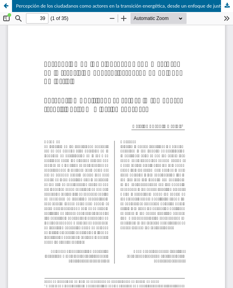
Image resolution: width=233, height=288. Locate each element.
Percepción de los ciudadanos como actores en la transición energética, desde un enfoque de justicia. (122, 6)
